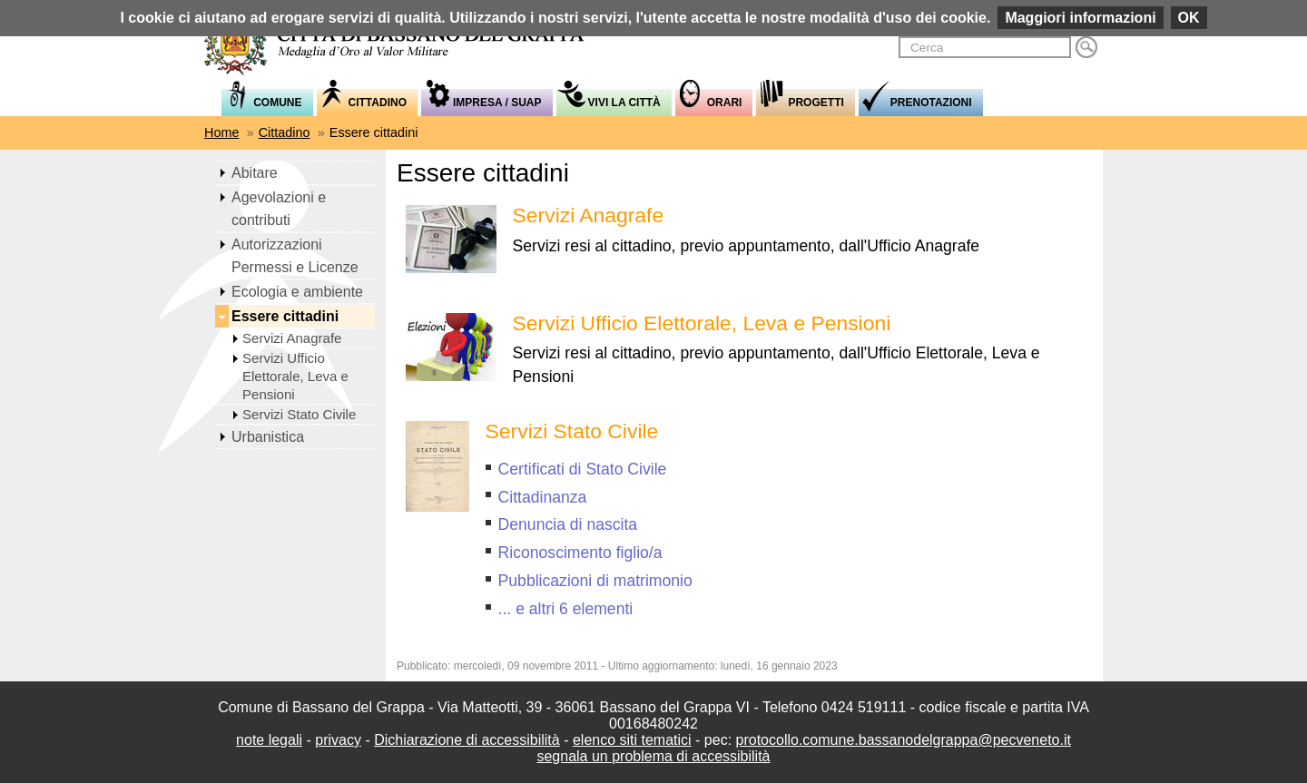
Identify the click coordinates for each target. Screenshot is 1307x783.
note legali (269, 740)
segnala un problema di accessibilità (653, 756)
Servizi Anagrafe (588, 215)
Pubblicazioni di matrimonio (595, 581)
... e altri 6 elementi (566, 609)
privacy (338, 740)
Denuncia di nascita (568, 524)
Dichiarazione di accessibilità (467, 740)
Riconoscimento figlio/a (580, 552)
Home (221, 132)
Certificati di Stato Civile (582, 469)
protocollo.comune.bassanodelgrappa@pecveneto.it (903, 740)
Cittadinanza (542, 497)
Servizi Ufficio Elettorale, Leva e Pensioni (702, 323)
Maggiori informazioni (1080, 17)
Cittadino (284, 132)
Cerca (1086, 47)
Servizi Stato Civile (572, 431)
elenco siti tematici (632, 740)
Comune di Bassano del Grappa (404, 42)
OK (1189, 17)
